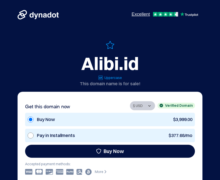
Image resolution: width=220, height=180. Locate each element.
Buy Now (110, 151)
